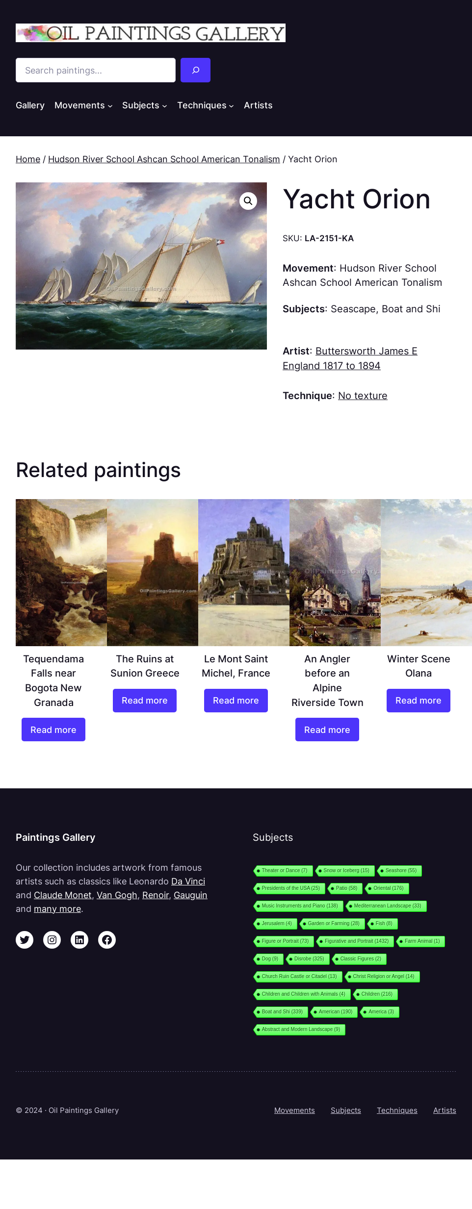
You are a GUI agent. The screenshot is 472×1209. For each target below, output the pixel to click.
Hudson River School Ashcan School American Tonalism (164, 158)
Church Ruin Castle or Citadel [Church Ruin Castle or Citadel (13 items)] (299, 976)
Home (28, 158)
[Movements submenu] (110, 105)
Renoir (155, 894)
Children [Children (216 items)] (377, 994)
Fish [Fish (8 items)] (384, 923)
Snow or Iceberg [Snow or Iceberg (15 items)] (346, 870)
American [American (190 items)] (335, 1011)
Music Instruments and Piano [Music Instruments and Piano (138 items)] (300, 905)
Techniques (397, 1110)
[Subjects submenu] (164, 105)
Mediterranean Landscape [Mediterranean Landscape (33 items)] (387, 905)
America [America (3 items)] (381, 1011)
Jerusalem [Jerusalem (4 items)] (277, 923)
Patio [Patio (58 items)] (346, 888)
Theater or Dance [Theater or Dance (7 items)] (285, 870)
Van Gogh (117, 894)
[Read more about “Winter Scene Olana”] (418, 700)
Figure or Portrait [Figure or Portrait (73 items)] (285, 941)
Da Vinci (188, 881)
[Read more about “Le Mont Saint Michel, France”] (236, 700)
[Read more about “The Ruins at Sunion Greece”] (145, 700)
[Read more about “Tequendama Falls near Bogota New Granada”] (53, 729)
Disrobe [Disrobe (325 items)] (309, 958)
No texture (363, 396)
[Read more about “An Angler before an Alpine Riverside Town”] (327, 729)
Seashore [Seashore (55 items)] (401, 870)
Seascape (353, 309)
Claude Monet (63, 894)
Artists (444, 1110)
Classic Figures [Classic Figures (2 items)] (361, 958)
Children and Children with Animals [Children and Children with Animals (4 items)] (303, 994)
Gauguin (191, 894)
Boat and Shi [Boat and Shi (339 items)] (282, 1011)
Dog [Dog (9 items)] (270, 958)
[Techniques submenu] (231, 105)
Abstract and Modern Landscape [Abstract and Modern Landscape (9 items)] (301, 1029)
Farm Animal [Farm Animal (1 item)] (422, 941)
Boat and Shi (411, 309)
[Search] (195, 70)
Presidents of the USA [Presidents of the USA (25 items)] (291, 888)
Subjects (346, 1110)
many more (57, 908)
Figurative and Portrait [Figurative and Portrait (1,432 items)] (357, 941)
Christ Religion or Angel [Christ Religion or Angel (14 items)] (384, 976)
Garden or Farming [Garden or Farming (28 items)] (334, 923)
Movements (294, 1110)
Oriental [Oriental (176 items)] (388, 888)
